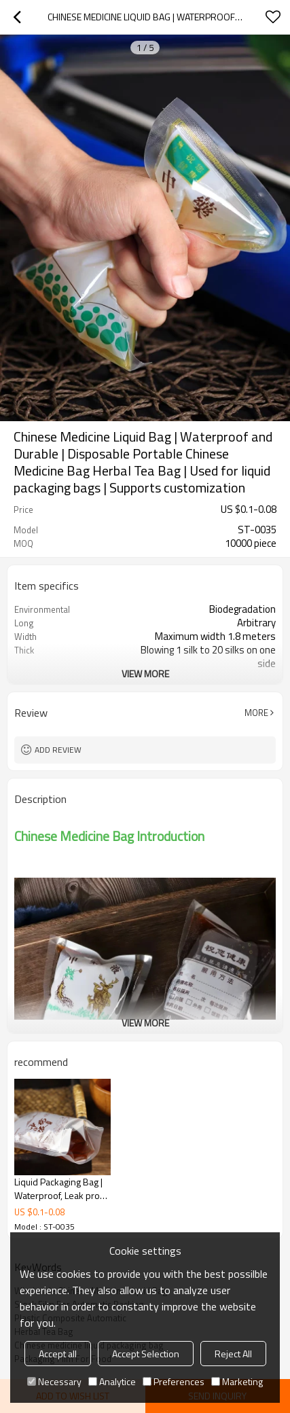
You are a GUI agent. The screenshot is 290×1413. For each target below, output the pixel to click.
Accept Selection (145, 1353)
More (256, 712)
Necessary (54, 1381)
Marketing (237, 1381)
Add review (58, 749)
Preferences (173, 1381)
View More (145, 673)
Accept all (58, 1353)
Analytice (112, 1381)
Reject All (233, 1353)
